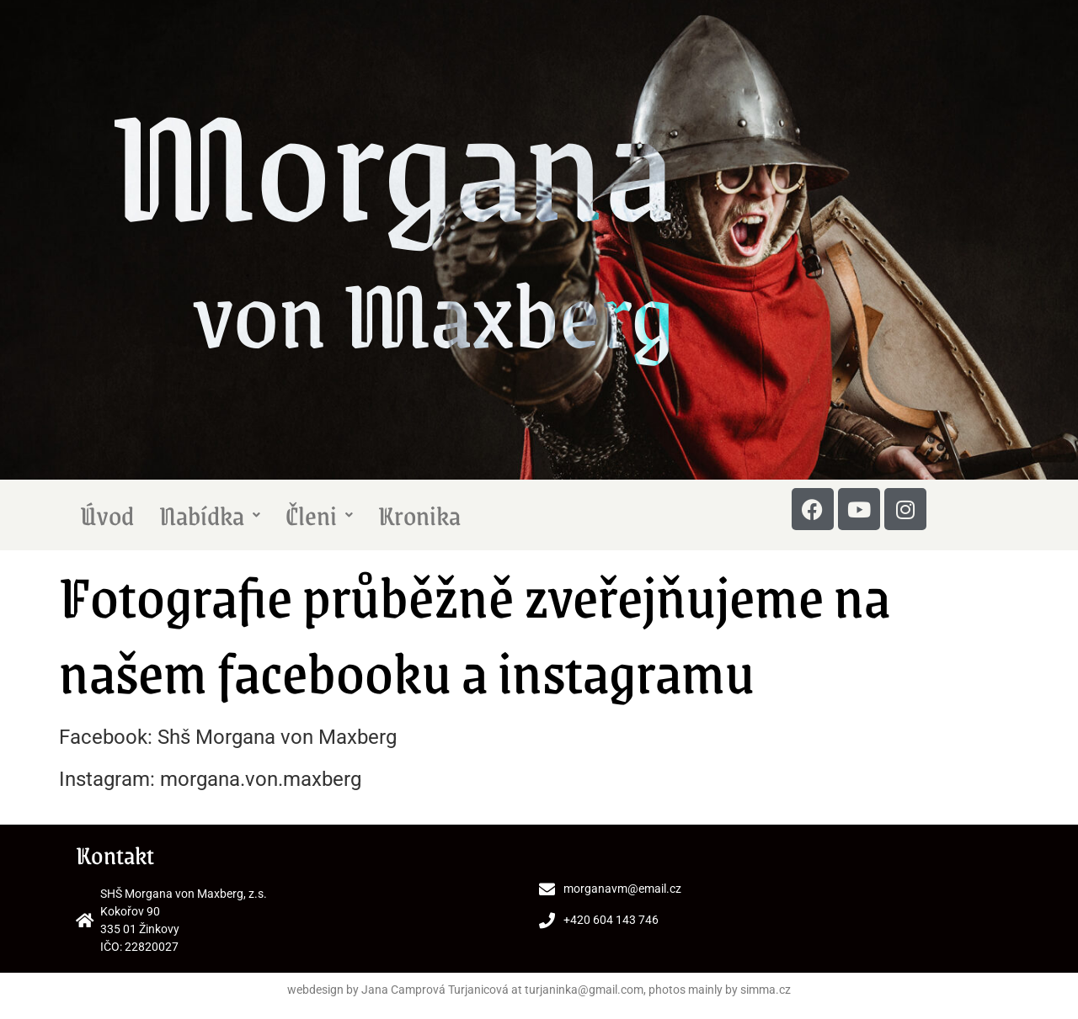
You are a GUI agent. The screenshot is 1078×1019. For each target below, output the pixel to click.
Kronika (419, 515)
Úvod (107, 515)
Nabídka (209, 515)
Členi (319, 515)
